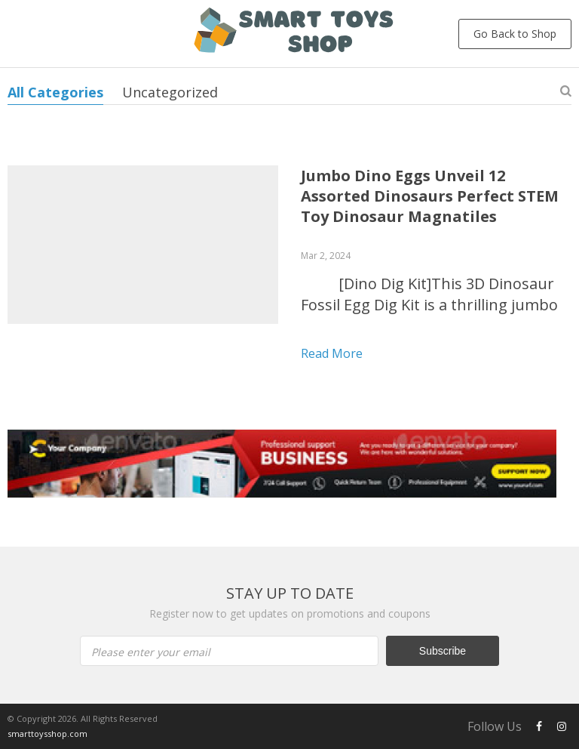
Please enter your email (150, 652)
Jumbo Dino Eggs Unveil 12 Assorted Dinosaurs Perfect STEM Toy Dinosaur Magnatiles (430, 196)
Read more (332, 353)
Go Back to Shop (514, 33)
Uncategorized (170, 92)
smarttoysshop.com (47, 733)
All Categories (55, 92)
